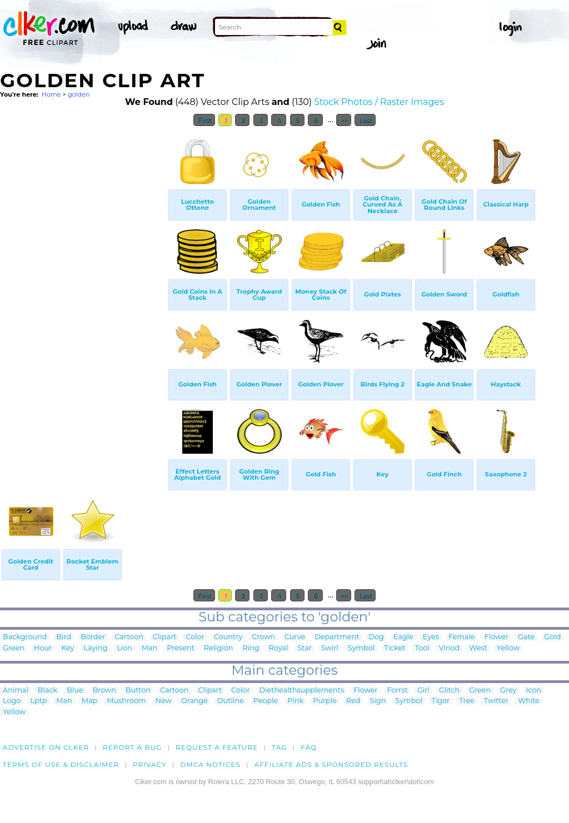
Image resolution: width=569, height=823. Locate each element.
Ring (250, 648)
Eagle (403, 637)
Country (228, 637)
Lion (124, 648)
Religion (218, 648)
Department (337, 637)
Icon (534, 690)
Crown (263, 637)
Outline (230, 701)
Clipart (165, 637)
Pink (295, 701)
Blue (75, 690)
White (529, 701)
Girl (423, 690)
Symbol (361, 648)
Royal (278, 648)
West (478, 648)
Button (138, 690)
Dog (375, 637)
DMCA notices (210, 764)
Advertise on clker (46, 747)
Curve (294, 637)
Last (364, 120)
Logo (12, 701)
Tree (467, 701)
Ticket (394, 648)
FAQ (309, 747)
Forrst (397, 690)
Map (89, 701)
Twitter (496, 701)
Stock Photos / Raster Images (379, 102)
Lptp (38, 701)
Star (304, 648)
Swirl (329, 648)
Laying (96, 648)
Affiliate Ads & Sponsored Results (331, 764)
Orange (194, 701)
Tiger (441, 701)
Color (195, 637)
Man (149, 648)
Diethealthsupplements (302, 690)
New (164, 701)
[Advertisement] (83, 298)
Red (353, 701)
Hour (43, 648)
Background (25, 637)
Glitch (449, 690)
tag (279, 747)
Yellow (508, 648)
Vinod (449, 648)
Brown (104, 690)
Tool (422, 648)
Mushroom (126, 701)
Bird (63, 637)
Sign (378, 701)
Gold (552, 637)
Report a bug (132, 747)
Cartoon (128, 637)
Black (47, 690)
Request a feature (217, 747)
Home (51, 94)
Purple (325, 701)
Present (180, 648)
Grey (508, 690)
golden (79, 94)
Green (13, 648)
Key (67, 648)
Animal (15, 690)
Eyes (431, 637)
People (265, 701)
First (204, 120)
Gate (526, 637)
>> (343, 120)
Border (93, 637)
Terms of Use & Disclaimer (61, 764)
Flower (496, 637)
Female (461, 637)
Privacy (150, 764)
